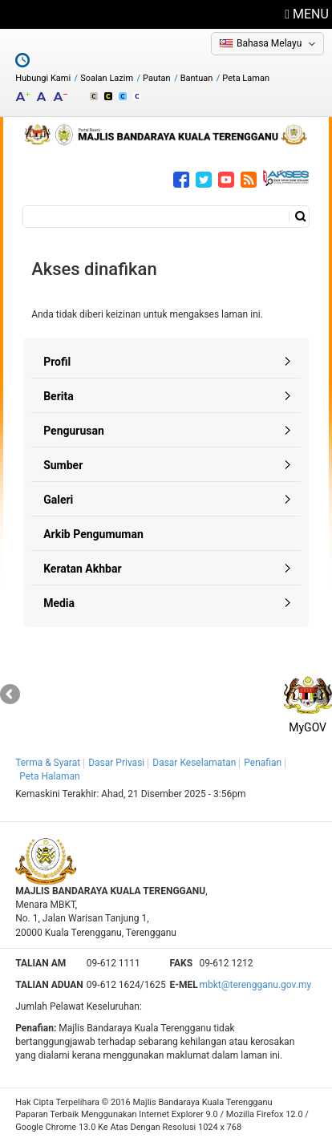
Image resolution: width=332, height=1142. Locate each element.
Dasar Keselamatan (194, 762)
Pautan (157, 78)
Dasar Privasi (116, 762)
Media (59, 603)
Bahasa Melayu (269, 43)
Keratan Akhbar (82, 568)
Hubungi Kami (43, 78)
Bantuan (196, 78)
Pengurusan (73, 430)
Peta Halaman (49, 776)
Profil (57, 361)
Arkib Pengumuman (93, 534)
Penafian (262, 762)
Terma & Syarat (47, 762)
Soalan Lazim (106, 78)
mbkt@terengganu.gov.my (255, 984)
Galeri (58, 499)
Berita (58, 396)
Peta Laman (245, 78)
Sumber (63, 465)
